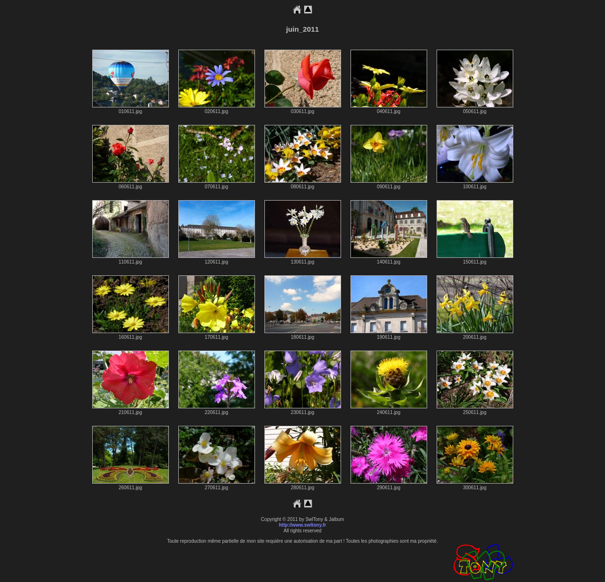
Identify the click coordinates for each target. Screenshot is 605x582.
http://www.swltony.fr (302, 525)
